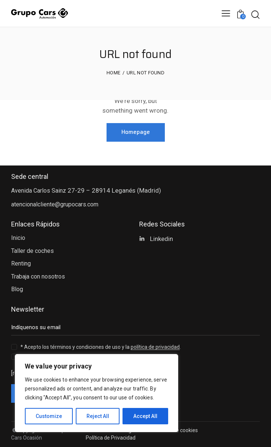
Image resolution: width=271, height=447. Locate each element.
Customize (49, 416)
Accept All (145, 416)
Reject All (97, 416)
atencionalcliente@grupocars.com (54, 204)
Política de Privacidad (111, 438)
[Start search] (255, 14)
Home (113, 72)
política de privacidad (155, 347)
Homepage (135, 132)
